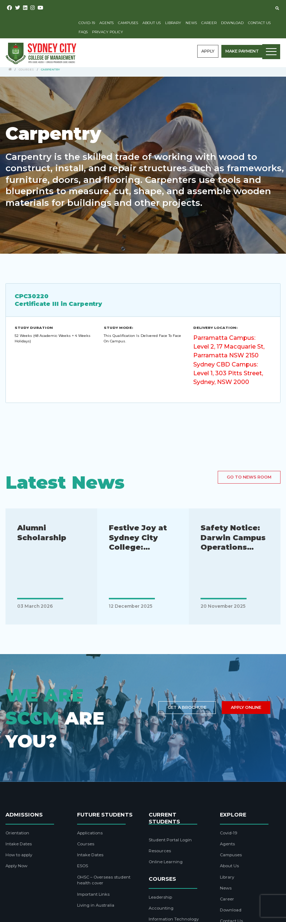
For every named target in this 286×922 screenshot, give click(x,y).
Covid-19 (87, 23)
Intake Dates (18, 843)
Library (173, 23)
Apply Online (246, 707)
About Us (151, 23)
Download (232, 23)
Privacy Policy (107, 32)
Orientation (17, 832)
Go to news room (249, 477)
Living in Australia (95, 905)
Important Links (93, 894)
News (191, 23)
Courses (26, 69)
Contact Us (259, 23)
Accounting (161, 908)
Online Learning (166, 861)
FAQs (83, 32)
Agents (106, 23)
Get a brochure (187, 707)
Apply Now (16, 865)
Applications (90, 832)
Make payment (242, 51)
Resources (160, 850)
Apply (207, 51)
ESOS (82, 865)
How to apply (18, 854)
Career (209, 23)
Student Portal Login (170, 839)
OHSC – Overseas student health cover (103, 880)
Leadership (160, 897)
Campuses (128, 23)
